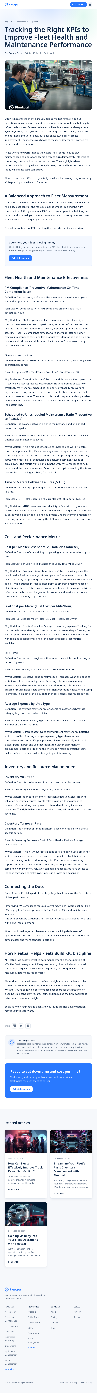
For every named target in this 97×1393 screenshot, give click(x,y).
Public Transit (34, 1317)
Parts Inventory (12, 1326)
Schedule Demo (78, 4)
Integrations (10, 1346)
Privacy (77, 1311)
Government (34, 1333)
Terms (77, 1317)
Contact (54, 1322)
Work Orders (11, 1311)
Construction (34, 1322)
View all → (9, 1369)
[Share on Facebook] (28, 1025)
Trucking (32, 1311)
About (54, 1311)
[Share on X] (21, 1025)
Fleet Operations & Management (24, 22)
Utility (30, 1328)
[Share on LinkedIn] (14, 1025)
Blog (6, 22)
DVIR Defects (11, 1331)
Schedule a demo (20, 258)
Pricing (54, 1317)
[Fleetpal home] (12, 4)
